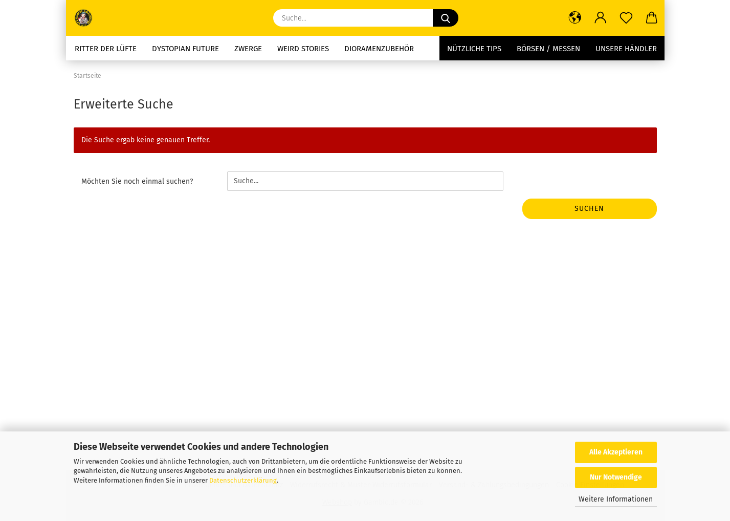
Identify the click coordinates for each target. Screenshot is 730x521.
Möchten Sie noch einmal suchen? (137, 181)
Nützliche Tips (474, 48)
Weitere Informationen (616, 499)
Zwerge (248, 48)
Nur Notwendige (616, 477)
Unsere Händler (626, 48)
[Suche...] (445, 18)
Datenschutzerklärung (243, 480)
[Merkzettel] (626, 18)
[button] (575, 18)
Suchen (589, 208)
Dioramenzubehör (379, 48)
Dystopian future (185, 48)
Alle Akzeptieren (616, 452)
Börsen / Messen (548, 48)
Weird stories (303, 48)
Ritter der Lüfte (106, 48)
